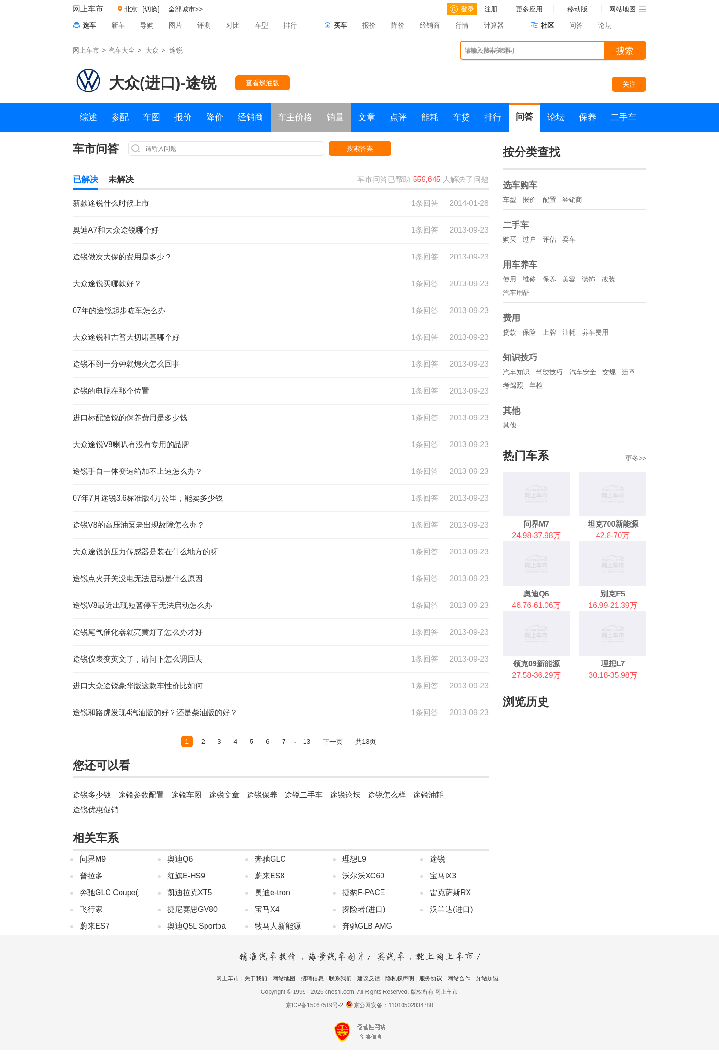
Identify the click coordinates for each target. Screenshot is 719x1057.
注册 (491, 9)
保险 (529, 332)
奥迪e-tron (272, 892)
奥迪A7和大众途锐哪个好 (116, 230)
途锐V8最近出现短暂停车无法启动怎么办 (142, 605)
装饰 (588, 279)
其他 (509, 425)
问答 (576, 25)
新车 (118, 25)
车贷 (461, 117)
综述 (88, 117)
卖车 (569, 239)
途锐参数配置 (141, 795)
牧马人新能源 (278, 926)
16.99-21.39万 (612, 605)
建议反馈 (368, 978)
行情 (461, 25)
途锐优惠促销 (96, 810)
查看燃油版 (262, 83)
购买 (509, 239)
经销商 (430, 25)
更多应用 (529, 9)
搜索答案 (360, 148)
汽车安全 (582, 372)
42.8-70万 (613, 535)
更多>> (635, 458)
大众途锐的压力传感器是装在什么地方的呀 (145, 552)
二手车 (623, 117)
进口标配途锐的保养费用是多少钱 (130, 418)
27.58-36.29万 (536, 675)
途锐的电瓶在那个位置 (111, 391)
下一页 (333, 741)
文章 (366, 117)
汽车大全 (121, 50)
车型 (261, 25)
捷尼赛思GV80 (192, 909)
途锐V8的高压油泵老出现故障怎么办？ (139, 525)
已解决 (85, 179)
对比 (233, 25)
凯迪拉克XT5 (189, 892)
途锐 (176, 50)
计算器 (494, 25)
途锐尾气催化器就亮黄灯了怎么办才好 (138, 632)
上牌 (549, 332)
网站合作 (458, 978)
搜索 (624, 51)
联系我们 (340, 978)
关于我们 (255, 978)
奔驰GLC (270, 859)
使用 (509, 279)
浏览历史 (526, 701)
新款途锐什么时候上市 (111, 203)
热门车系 (526, 455)
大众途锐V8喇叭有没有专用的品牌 (131, 444)
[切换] (151, 9)
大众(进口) (144, 82)
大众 (152, 50)
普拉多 (91, 876)
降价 (397, 25)
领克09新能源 (536, 664)
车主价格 (295, 117)
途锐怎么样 (387, 795)
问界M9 (93, 859)
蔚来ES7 (94, 926)
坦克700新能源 (613, 524)
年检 (536, 385)
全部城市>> (185, 9)
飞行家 (91, 909)
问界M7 (536, 524)
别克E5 (612, 594)
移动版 (577, 9)
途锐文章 (224, 795)
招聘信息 (312, 978)
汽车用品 (516, 292)
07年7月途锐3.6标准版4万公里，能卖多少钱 (148, 498)
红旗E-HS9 (186, 876)
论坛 (604, 25)
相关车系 (96, 838)
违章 (628, 372)
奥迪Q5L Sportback (200, 926)
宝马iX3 (443, 876)
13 (307, 741)
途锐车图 (186, 795)
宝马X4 (267, 909)
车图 (151, 117)
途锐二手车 (303, 795)
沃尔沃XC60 (363, 876)
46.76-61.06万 (536, 605)
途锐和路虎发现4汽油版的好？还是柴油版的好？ (155, 712)
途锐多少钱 (92, 795)
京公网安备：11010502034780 (393, 1005)
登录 (462, 9)
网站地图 (283, 978)
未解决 (121, 179)
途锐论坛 (345, 795)
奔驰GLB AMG (367, 926)
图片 (175, 25)
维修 (529, 279)
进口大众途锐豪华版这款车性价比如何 (138, 686)
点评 (398, 117)
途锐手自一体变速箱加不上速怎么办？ (138, 471)
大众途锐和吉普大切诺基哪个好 (126, 337)
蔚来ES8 (269, 876)
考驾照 (513, 385)
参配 (120, 117)
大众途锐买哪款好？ (107, 284)
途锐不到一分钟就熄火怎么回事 (126, 364)
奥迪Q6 (180, 859)
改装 (608, 279)
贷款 (509, 332)
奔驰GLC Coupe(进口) (118, 892)
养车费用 (595, 332)
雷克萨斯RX (450, 892)
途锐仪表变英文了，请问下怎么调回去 (138, 659)
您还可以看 (101, 765)
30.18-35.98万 (612, 675)
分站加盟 (487, 978)
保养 (587, 117)
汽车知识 (516, 372)
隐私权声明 (399, 978)
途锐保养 (262, 795)
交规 (609, 372)
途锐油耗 (428, 795)
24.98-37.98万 (536, 535)
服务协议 (430, 978)
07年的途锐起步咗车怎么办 (119, 310)
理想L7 (613, 664)
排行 (290, 25)
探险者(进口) (364, 909)
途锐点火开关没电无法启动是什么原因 (138, 578)
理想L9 (354, 859)
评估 (549, 239)
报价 (369, 25)
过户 (529, 239)
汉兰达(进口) (451, 909)
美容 (569, 279)
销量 (335, 117)
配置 (549, 199)
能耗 (429, 117)
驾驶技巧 (549, 372)
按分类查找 (531, 152)
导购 (146, 25)
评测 (204, 25)
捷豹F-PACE (363, 892)
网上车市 (88, 9)
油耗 (569, 332)
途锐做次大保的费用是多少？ (122, 257)
